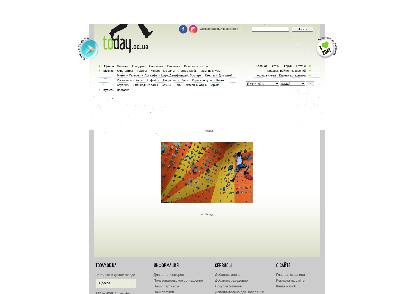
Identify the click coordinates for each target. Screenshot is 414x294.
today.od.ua (106, 265)
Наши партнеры (166, 286)
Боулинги (123, 84)
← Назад (207, 130)
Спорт (207, 66)
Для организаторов (169, 275)
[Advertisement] (207, 12)
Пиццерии (170, 80)
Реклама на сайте (290, 280)
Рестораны (124, 80)
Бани (178, 84)
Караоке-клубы (202, 80)
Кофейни (153, 80)
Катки (220, 80)
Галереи (134, 75)
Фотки (275, 66)
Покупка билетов (228, 286)
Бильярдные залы (145, 84)
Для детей (225, 75)
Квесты (210, 75)
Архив (215, 84)
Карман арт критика (292, 75)
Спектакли (156, 66)
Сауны (166, 84)
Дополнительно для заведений (239, 292)
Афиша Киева (266, 75)
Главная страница (290, 275)
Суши (184, 80)
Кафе (139, 80)
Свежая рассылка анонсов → (221, 28)
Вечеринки (191, 66)
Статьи (301, 66)
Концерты (138, 66)
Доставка (123, 89)
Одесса (104, 283)
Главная (261, 66)
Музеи (121, 75)
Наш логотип (164, 292)
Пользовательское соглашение (178, 280)
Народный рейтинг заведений (286, 70)
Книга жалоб (286, 286)
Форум (287, 66)
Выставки (173, 66)
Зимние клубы (210, 70)
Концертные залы (163, 70)
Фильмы (122, 66)
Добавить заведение (231, 280)
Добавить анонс (227, 275)
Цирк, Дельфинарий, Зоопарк (181, 75)
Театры (142, 70)
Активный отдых (196, 84)
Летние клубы (187, 70)
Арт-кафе (150, 75)
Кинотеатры (125, 70)
